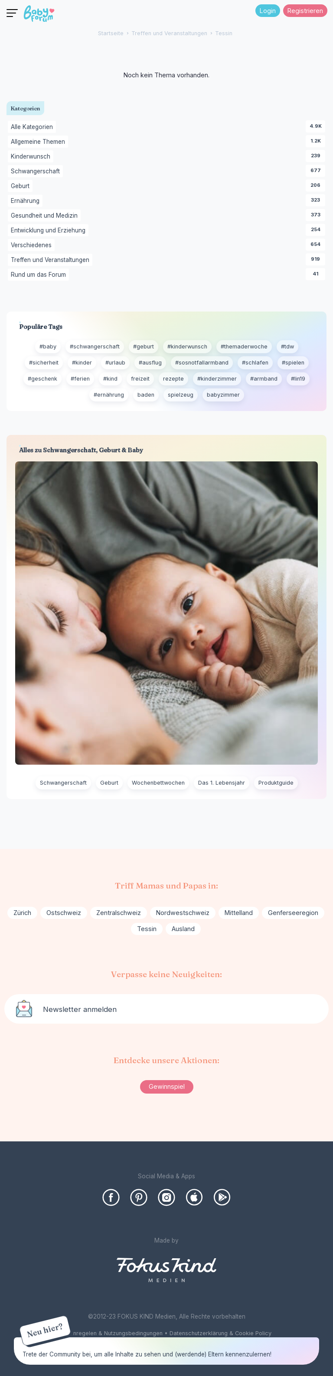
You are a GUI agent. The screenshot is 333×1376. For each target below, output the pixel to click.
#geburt (143, 346)
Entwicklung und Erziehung (49, 230)
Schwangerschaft (37, 171)
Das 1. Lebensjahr (221, 782)
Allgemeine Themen (39, 142)
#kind (110, 378)
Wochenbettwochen (158, 782)
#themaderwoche (244, 346)
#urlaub (115, 362)
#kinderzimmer (217, 378)
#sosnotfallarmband (202, 362)
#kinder (82, 362)
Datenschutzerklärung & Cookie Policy (220, 1333)
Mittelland (239, 912)
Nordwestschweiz (182, 912)
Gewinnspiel (167, 1086)
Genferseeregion (293, 912)
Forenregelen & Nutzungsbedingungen (112, 1333)
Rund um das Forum (40, 275)
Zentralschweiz (118, 912)
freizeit (140, 378)
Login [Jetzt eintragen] (268, 10)
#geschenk (42, 378)
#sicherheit (44, 362)
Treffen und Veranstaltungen (51, 260)
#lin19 (298, 378)
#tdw (287, 346)
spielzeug (180, 394)
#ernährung (109, 394)
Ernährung (26, 201)
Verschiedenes (33, 245)
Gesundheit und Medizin (46, 216)
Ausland (183, 928)
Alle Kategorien (33, 127)
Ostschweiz (63, 912)
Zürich (22, 912)
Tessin (147, 928)
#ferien (80, 378)
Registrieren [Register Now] (305, 10)
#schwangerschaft (95, 346)
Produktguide (276, 782)
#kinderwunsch (187, 346)
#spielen (293, 362)
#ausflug (150, 362)
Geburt (22, 186)
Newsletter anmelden (80, 1009)
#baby (47, 346)
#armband (264, 378)
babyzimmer (223, 394)
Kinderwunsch (32, 156)
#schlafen (255, 362)
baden (145, 394)
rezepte (173, 378)
